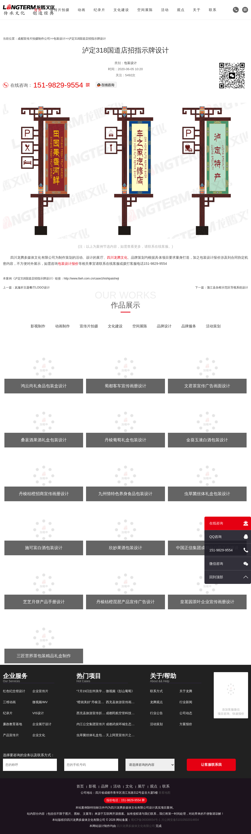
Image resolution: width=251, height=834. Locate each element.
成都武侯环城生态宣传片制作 (126, 724)
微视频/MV (40, 702)
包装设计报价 (68, 264)
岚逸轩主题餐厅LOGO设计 (32, 287)
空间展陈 (145, 10)
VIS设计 (38, 713)
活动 (165, 10)
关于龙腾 (185, 691)
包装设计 (59, 38)
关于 (197, 10)
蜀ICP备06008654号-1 (145, 820)
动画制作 (62, 326)
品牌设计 (164, 326)
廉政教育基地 (12, 724)
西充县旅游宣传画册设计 (123, 702)
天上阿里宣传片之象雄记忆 (125, 735)
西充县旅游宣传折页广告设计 (97, 713)
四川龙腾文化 (117, 257)
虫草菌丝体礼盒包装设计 (94, 735)
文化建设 (121, 10)
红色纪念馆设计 (14, 691)
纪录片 (99, 10)
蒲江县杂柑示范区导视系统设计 (227, 287)
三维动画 (9, 702)
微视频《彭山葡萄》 (120, 691)
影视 (92, 786)
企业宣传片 (40, 691)
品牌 (104, 786)
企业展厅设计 (41, 724)
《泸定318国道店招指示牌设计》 (33, 278)
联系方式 (156, 691)
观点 (181, 10)
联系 (213, 10)
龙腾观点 (156, 702)
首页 (38, 10)
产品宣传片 (11, 735)
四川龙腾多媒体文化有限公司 (136, 826)
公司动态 (185, 713)
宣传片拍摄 (60, 10)
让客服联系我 (211, 765)
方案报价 (185, 724)
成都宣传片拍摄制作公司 (34, 38)
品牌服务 (188, 326)
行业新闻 (185, 702)
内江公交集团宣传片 (90, 724)
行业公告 (156, 713)
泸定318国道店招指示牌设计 (87, 38)
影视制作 (38, 326)
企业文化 (38, 735)
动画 (82, 10)
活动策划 (213, 326)
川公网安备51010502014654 (180, 820)
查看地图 (164, 792)
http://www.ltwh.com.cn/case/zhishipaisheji (91, 278)
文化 (129, 786)
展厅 (141, 786)
